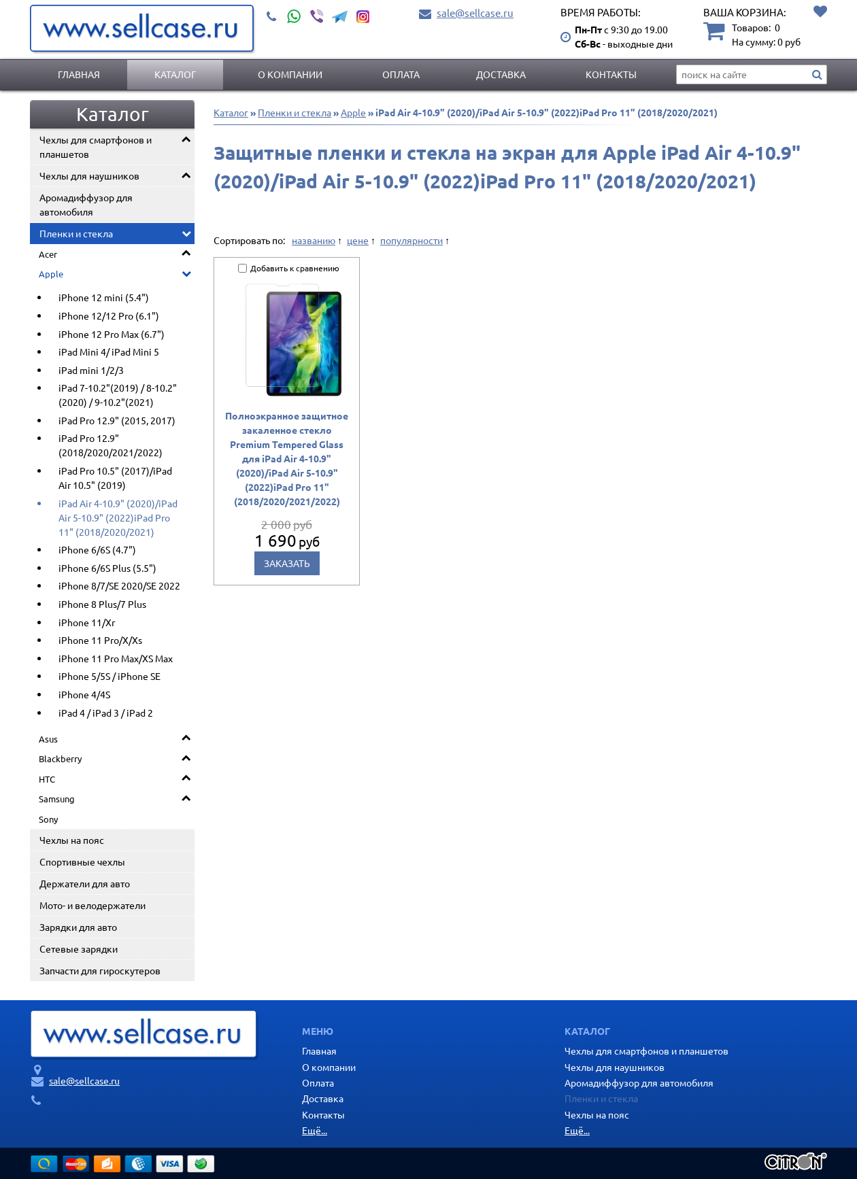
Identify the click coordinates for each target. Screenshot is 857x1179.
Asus (48, 739)
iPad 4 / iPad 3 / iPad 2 (105, 712)
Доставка (501, 74)
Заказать (287, 563)
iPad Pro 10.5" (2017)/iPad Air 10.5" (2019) (115, 477)
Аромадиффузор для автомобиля (86, 204)
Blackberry (60, 758)
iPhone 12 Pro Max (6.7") (111, 334)
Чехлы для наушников (89, 175)
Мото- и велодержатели (92, 905)
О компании (290, 74)
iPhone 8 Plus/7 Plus (102, 604)
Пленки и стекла (76, 233)
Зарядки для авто (78, 927)
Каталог (175, 74)
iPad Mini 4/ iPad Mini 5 (108, 351)
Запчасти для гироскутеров (100, 970)
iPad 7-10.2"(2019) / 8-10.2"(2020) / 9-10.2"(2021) (117, 394)
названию (313, 240)
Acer (48, 254)
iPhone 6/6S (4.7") (97, 549)
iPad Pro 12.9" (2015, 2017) (116, 420)
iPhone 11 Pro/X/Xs (100, 640)
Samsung (57, 798)
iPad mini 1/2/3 (91, 370)
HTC (47, 779)
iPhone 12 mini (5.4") (103, 297)
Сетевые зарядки (78, 948)
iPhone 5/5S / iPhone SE (109, 676)
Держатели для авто (84, 883)
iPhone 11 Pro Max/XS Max (115, 658)
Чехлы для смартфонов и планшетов (95, 146)
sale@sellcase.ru (475, 12)
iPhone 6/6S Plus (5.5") (107, 568)
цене (358, 240)
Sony (48, 819)
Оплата (401, 74)
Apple (51, 273)
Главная (79, 74)
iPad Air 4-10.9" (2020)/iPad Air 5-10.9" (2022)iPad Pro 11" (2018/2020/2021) (118, 517)
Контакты (611, 74)
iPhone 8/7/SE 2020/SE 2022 (119, 585)
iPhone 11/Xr (86, 622)
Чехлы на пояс (71, 840)
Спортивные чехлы (82, 861)
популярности (411, 240)
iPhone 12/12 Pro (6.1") (108, 315)
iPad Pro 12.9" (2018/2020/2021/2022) (110, 445)
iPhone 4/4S (84, 694)
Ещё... (314, 1130)
